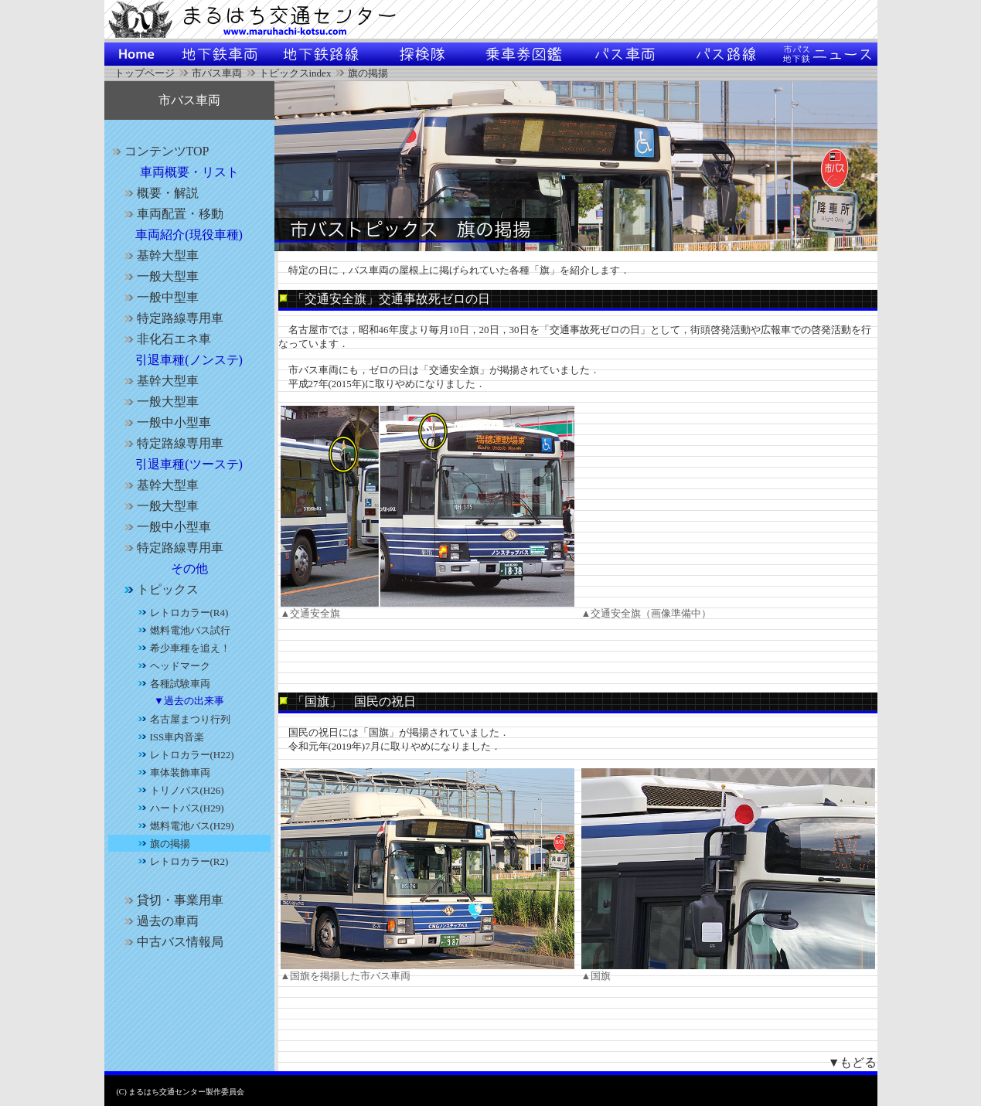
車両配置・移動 (171, 213)
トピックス (159, 589)
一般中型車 (159, 297)
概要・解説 (159, 192)
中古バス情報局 (171, 941)
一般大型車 (159, 276)
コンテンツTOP (158, 151)
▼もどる (852, 1062)
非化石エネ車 (165, 338)
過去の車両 (159, 920)
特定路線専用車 (171, 318)
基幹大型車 (159, 255)
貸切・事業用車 (171, 900)
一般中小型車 (165, 422)
